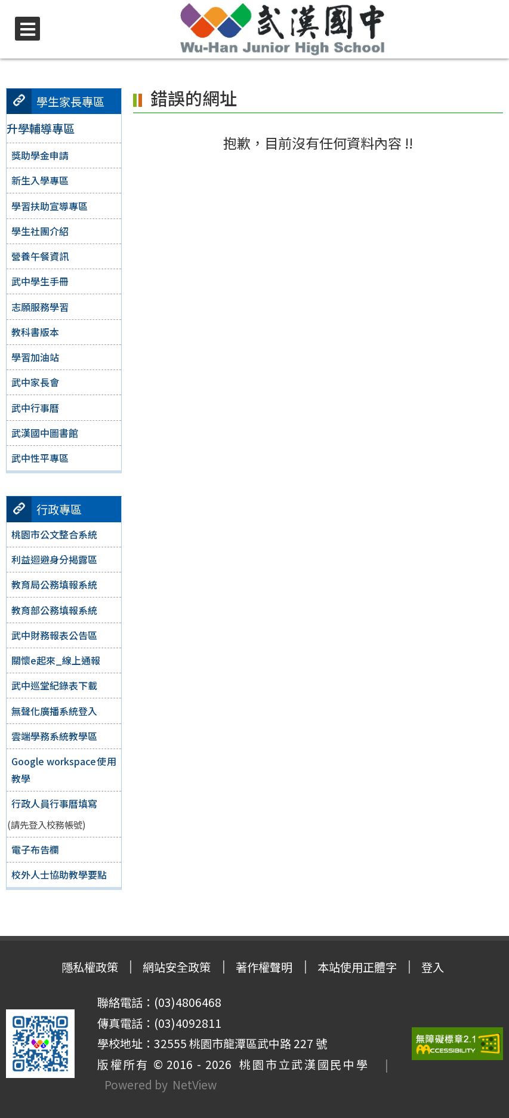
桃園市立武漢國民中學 (300, 1064)
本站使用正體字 (357, 967)
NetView (194, 1084)
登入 (433, 967)
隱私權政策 (88, 967)
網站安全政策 (177, 967)
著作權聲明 (264, 967)
